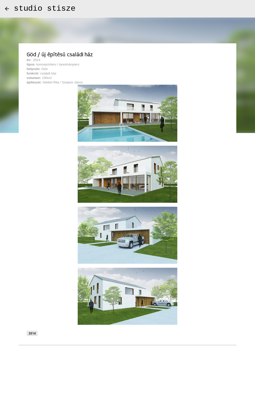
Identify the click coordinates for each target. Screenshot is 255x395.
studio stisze (44, 8)
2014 (32, 333)
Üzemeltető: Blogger (127, 378)
